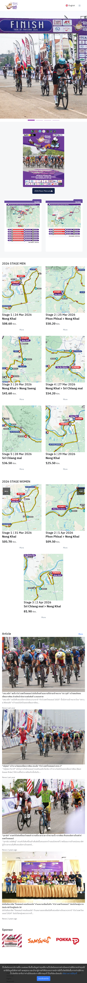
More (22, 329)
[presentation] (6, 491)
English (70, 5)
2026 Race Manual (43, 191)
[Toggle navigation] (80, 5)
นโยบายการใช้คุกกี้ (70, 973)
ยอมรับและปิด (43, 978)
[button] (31, 120)
